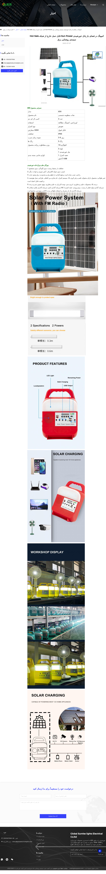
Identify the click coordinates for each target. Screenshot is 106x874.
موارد (2, 44)
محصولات (63, 5)
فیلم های (73, 5)
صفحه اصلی (51, 5)
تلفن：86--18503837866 (9, 838)
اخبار (17, 29)
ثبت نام (100, 854)
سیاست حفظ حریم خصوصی (60, 868)
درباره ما (83, 5)
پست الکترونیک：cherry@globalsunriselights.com (16, 841)
